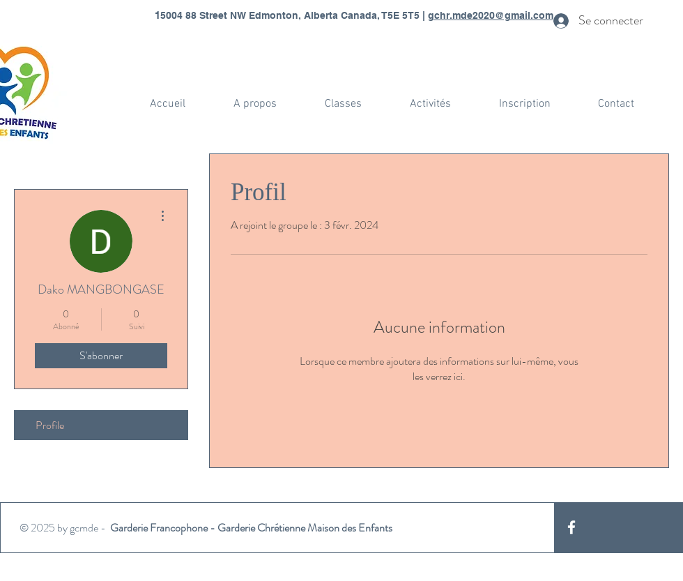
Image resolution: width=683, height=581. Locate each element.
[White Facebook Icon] (571, 527)
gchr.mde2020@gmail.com (490, 15)
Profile (50, 425)
